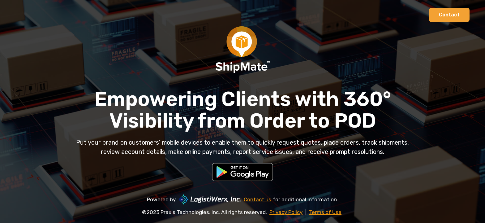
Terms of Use (325, 212)
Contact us (257, 199)
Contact (449, 15)
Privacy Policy (286, 212)
